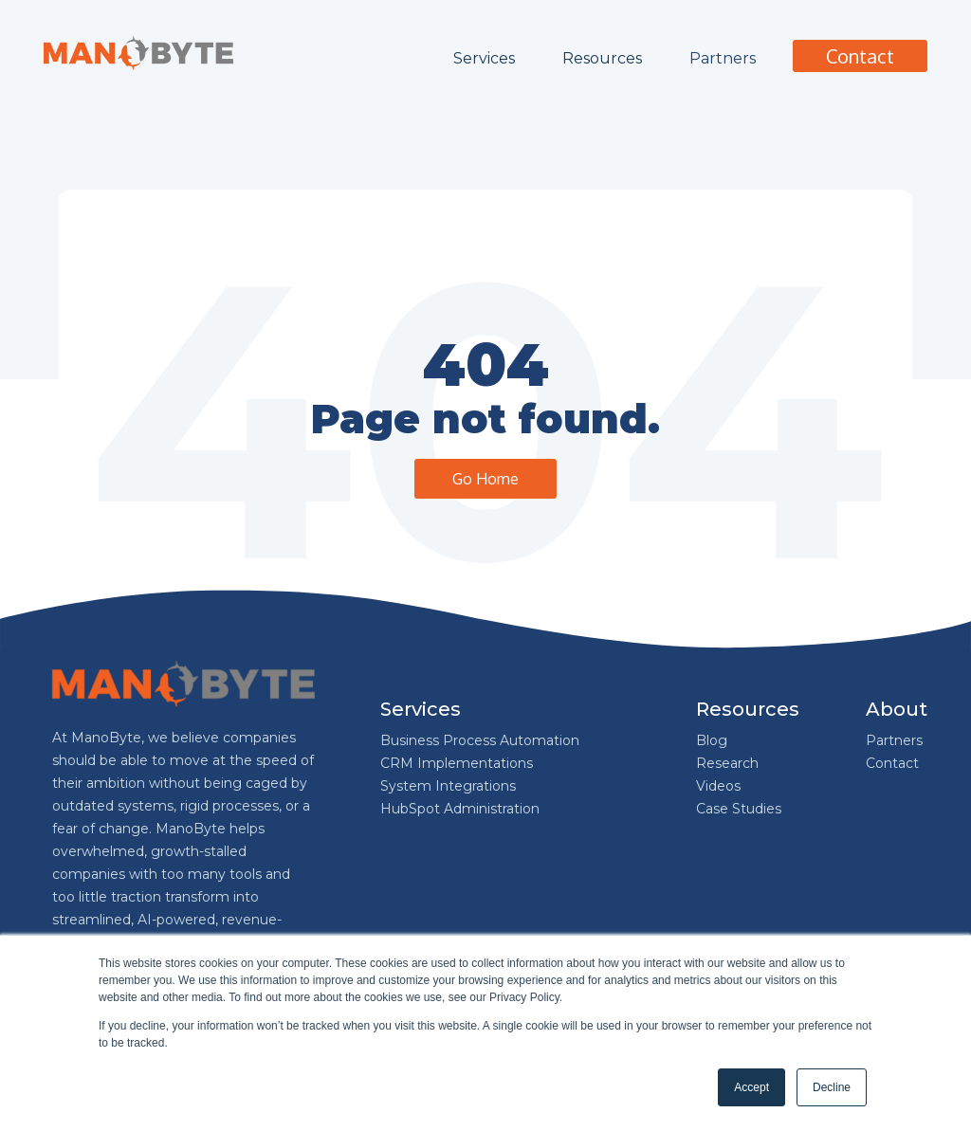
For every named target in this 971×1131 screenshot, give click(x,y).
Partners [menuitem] (894, 740)
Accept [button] (751, 1087)
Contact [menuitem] (892, 763)
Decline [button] (832, 1087)
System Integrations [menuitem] (448, 785)
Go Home (485, 478)
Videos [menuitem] (718, 785)
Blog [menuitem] (711, 740)
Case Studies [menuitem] (738, 808)
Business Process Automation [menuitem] (479, 740)
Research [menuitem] (727, 763)
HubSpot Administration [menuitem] (460, 808)
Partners (722, 58)
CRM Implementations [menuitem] (456, 763)
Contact (860, 56)
